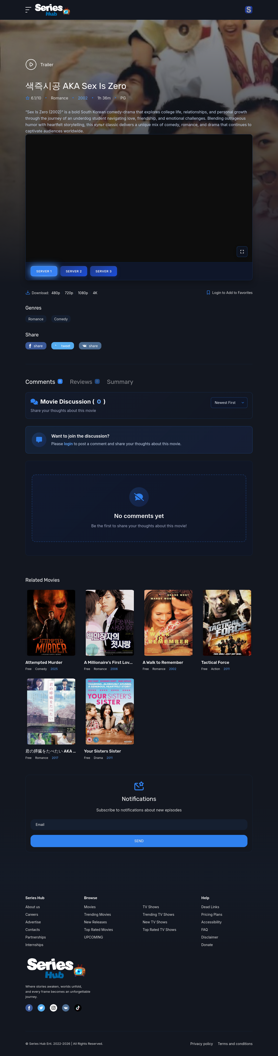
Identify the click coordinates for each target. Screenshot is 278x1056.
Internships (34, 945)
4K (95, 293)
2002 (83, 98)
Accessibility (211, 922)
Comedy (61, 319)
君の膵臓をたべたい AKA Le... (53, 751)
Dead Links (210, 907)
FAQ (204, 929)
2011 (227, 669)
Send (139, 841)
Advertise (33, 922)
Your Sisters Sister (102, 751)
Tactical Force (215, 662)
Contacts (32, 929)
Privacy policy (201, 1044)
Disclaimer (209, 937)
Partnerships (35, 937)
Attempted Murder (43, 662)
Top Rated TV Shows (159, 929)
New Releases (95, 922)
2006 (114, 669)
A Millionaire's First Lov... (108, 662)
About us (32, 907)
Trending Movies (97, 914)
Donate (207, 945)
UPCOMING (93, 937)
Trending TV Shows (158, 914)
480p (55, 293)
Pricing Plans (211, 914)
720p (69, 293)
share (36, 346)
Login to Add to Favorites (229, 292)
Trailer (39, 64)
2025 (54, 669)
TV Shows (151, 907)
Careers (31, 914)
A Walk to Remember (163, 662)
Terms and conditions (235, 1044)
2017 (55, 758)
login (68, 444)
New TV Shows (155, 922)
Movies (90, 907)
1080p (83, 293)
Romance (35, 319)
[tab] (44, 382)
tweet (62, 346)
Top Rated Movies (98, 929)
